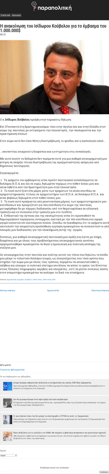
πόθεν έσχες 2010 (49, 279)
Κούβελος (28, 279)
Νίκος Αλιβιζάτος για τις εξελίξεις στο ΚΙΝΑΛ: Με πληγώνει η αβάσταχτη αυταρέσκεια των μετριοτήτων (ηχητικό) (59, 433)
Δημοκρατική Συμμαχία (15, 279)
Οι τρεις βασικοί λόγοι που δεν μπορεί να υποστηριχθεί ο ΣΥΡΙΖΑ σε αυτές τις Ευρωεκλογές (51, 416)
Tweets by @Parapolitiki (12, 369)
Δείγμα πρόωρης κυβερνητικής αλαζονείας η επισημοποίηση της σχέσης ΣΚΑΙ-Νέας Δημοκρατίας (52, 383)
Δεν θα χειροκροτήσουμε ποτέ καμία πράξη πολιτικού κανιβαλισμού (40, 399)
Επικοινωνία (16, 15)
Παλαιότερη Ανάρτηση (100, 290)
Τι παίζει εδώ (5, 15)
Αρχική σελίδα (53, 290)
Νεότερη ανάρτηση (7, 290)
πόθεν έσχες (37, 279)
